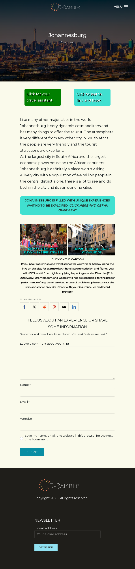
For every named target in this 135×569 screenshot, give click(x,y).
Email (25, 401)
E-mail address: (67, 532)
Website (26, 418)
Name (25, 385)
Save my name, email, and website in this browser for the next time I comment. (69, 437)
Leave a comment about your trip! (44, 343)
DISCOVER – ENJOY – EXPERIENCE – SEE (43, 250)
